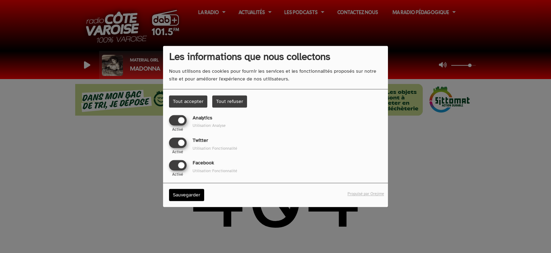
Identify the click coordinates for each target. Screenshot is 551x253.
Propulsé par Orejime (366, 194)
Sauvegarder (186, 195)
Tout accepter (188, 101)
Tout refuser (229, 101)
